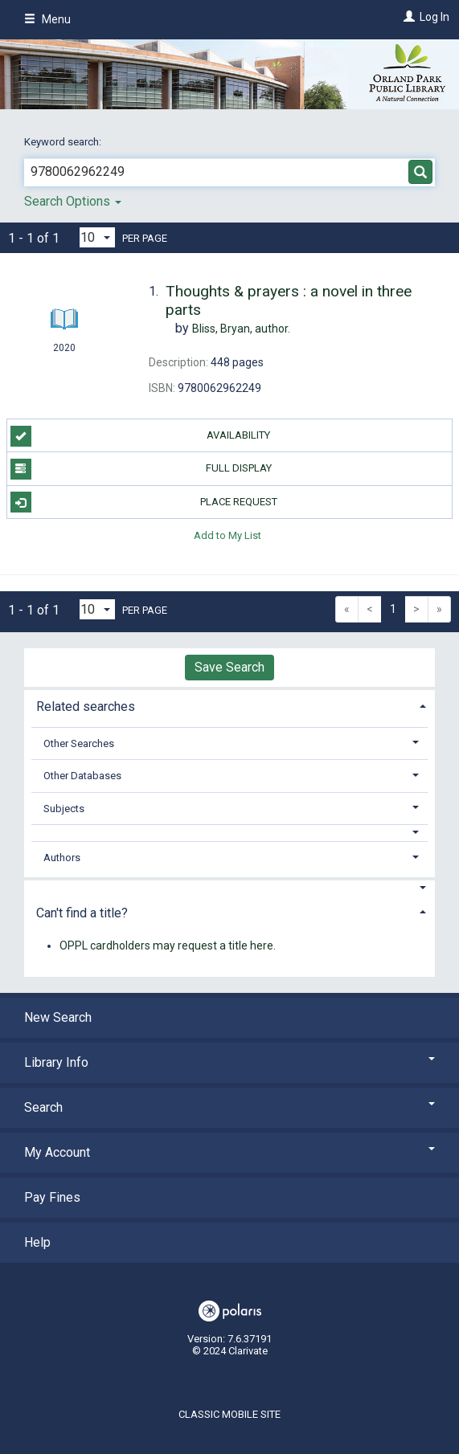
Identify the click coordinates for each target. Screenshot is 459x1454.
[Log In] (407, 16)
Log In (434, 16)
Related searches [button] (85, 706)
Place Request (143, 502)
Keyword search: (64, 142)
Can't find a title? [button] (82, 913)
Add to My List (227, 535)
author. (241, 328)
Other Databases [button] (82, 776)
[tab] (229, 705)
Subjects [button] (63, 809)
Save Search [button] (229, 667)
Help (37, 1242)
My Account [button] (229, 1152)
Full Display (141, 469)
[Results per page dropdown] (97, 237)
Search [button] (229, 1107)
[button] (229, 832)
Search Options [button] (72, 201)
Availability (140, 436)
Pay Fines (52, 1197)
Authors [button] (61, 858)
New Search (58, 1017)
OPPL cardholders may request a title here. (167, 945)
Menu (47, 19)
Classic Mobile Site (229, 1414)
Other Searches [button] (78, 743)
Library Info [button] (229, 1062)
